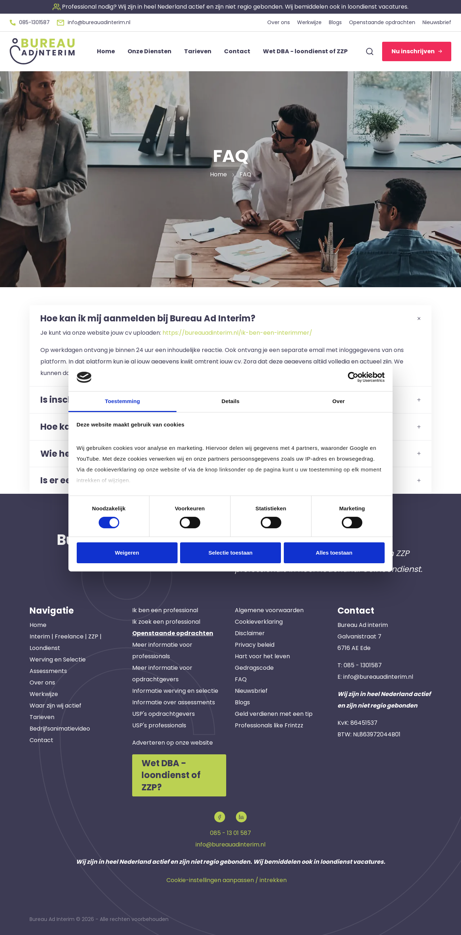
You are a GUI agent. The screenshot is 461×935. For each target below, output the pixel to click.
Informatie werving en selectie (175, 691)
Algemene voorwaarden (269, 610)
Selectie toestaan (231, 553)
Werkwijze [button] (309, 22)
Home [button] (106, 51)
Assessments (48, 671)
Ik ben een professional (165, 610)
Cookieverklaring (259, 622)
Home (38, 625)
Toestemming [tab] (122, 401)
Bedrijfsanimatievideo (60, 728)
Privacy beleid (254, 645)
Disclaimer (250, 633)
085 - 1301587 (363, 665)
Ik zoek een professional (166, 622)
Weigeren (127, 553)
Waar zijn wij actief (55, 705)
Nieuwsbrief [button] (436, 22)
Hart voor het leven (262, 656)
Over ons (42, 682)
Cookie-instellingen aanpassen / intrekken (226, 880)
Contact (41, 740)
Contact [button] (237, 51)
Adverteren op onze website (172, 742)
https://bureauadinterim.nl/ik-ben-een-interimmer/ (237, 333)
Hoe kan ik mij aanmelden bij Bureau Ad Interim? (230, 318)
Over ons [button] (278, 22)
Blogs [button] (335, 22)
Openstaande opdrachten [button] (382, 22)
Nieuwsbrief (251, 691)
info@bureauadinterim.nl (378, 677)
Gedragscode (254, 668)
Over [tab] (338, 401)
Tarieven (42, 717)
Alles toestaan (334, 553)
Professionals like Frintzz (269, 725)
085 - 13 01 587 (230, 833)
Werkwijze (44, 694)
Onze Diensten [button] (149, 51)
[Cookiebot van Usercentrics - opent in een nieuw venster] (353, 377)
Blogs (242, 702)
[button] (230, 7)
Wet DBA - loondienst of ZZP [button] (305, 51)
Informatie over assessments (173, 702)
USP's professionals (159, 725)
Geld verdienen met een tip (274, 714)
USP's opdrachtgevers (163, 714)
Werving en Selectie (58, 659)
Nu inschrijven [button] (416, 51)
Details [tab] (230, 401)
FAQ (241, 679)
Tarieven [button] (197, 51)
